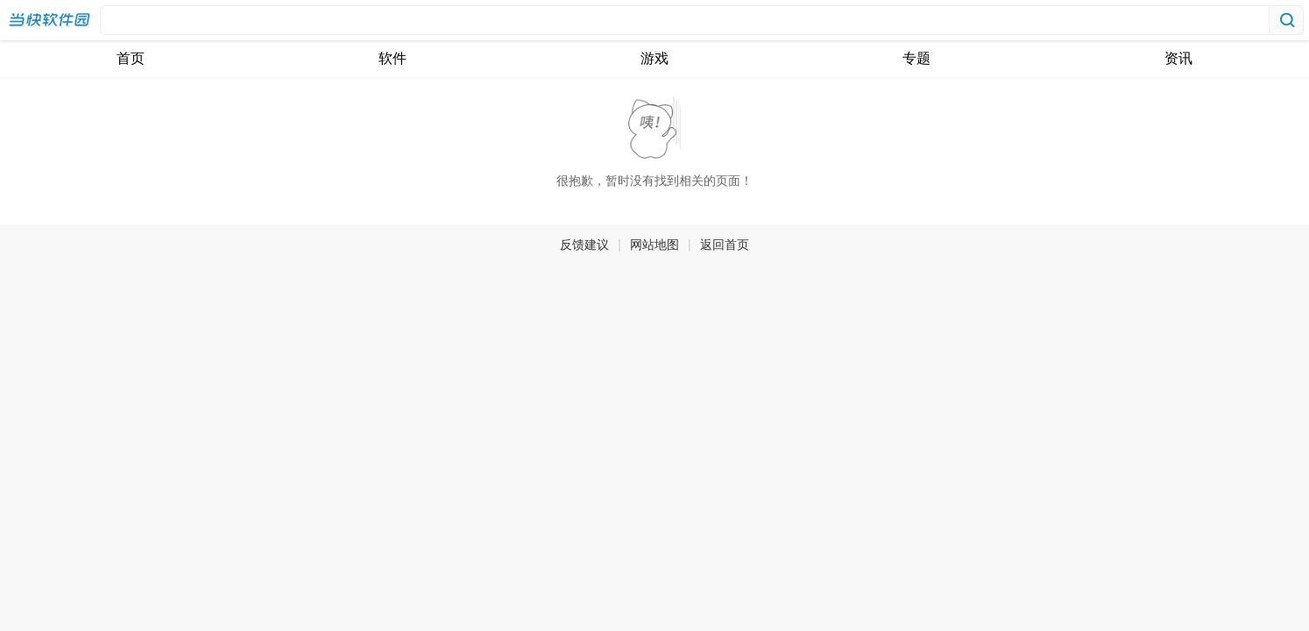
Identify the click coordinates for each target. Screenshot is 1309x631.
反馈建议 (584, 245)
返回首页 (724, 245)
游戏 (654, 58)
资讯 (1178, 58)
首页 (131, 58)
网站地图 (654, 245)
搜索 (1286, 20)
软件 (393, 58)
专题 (916, 58)
